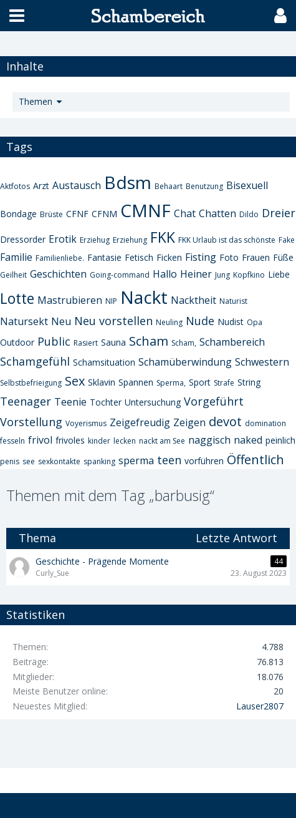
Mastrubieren (69, 300)
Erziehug (95, 240)
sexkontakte (59, 461)
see (28, 461)
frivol (40, 440)
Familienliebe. (60, 258)
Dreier (278, 212)
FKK (162, 237)
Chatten (217, 213)
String (248, 382)
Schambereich (232, 342)
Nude (200, 320)
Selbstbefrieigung (31, 382)
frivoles (70, 440)
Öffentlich (255, 459)
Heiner (196, 274)
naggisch (209, 440)
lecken (124, 441)
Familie (16, 257)
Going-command (120, 275)
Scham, (183, 343)
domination (265, 423)
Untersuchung (153, 402)
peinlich (280, 440)
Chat (185, 213)
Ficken (169, 257)
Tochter (106, 402)
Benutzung (204, 186)
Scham (148, 341)
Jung (222, 275)
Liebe (279, 274)
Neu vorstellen (113, 320)
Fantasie (104, 257)
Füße (283, 257)
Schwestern (262, 362)
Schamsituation (104, 362)
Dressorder (22, 239)
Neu (61, 321)
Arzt (41, 186)
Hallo (165, 274)
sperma (136, 460)
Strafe (224, 382)
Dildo (249, 214)
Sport (200, 382)
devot (225, 421)
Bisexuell (247, 185)
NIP (111, 301)
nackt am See (162, 441)
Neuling (169, 322)
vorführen (204, 461)
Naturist (233, 301)
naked (248, 440)
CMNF (145, 210)
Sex (75, 380)
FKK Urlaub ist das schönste (226, 240)
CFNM (104, 214)
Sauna (113, 342)
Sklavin (101, 382)
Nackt (144, 297)
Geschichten (58, 274)
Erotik (63, 239)
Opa (254, 322)
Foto (229, 257)
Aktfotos (15, 186)
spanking (99, 461)
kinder (99, 441)
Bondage (18, 214)
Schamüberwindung (185, 362)
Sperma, (171, 382)
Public (53, 341)
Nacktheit (193, 300)
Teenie (70, 402)
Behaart (169, 186)
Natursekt (24, 321)
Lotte (17, 298)
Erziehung (130, 240)
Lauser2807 (260, 706)
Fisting (200, 257)
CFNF (77, 214)
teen (169, 459)
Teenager (25, 401)
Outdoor (17, 342)
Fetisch (139, 257)
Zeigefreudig (140, 422)
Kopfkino (249, 275)
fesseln (12, 441)
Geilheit (13, 275)
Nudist (230, 322)
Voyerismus (86, 423)
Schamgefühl (35, 361)
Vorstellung (31, 421)
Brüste (51, 214)
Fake (287, 240)
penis (9, 461)
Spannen (135, 382)
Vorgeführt (214, 401)
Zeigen (189, 422)
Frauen (256, 257)
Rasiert (86, 343)
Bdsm (127, 182)
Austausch (76, 185)
